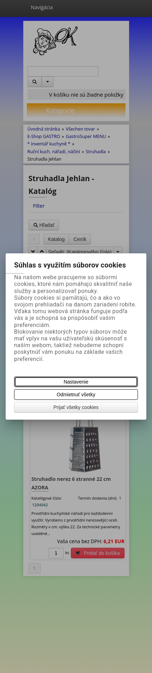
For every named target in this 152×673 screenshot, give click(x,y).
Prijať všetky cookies (75, 407)
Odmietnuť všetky (76, 394)
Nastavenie (75, 382)
